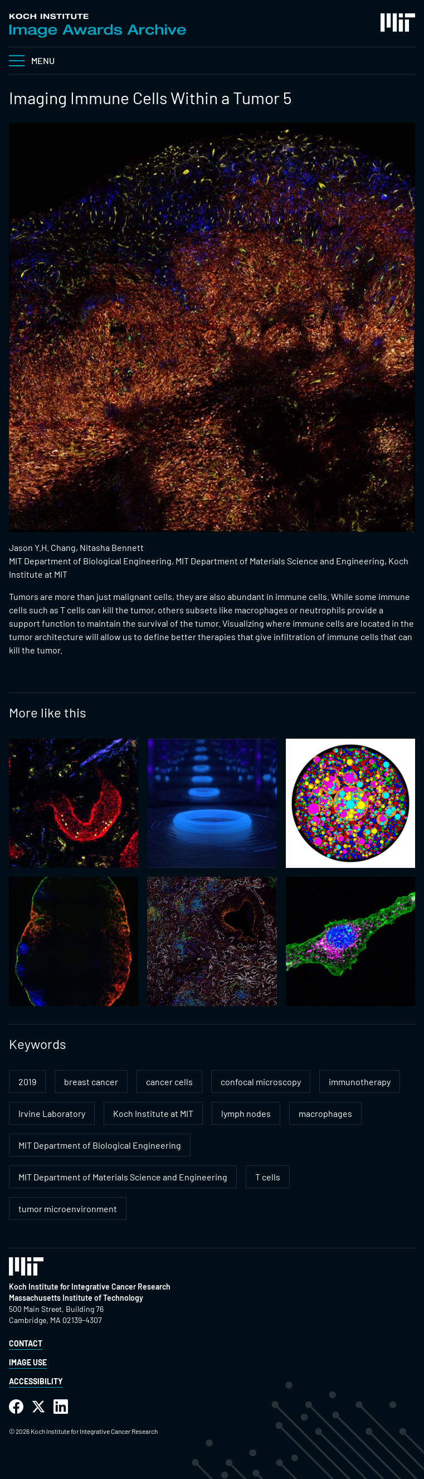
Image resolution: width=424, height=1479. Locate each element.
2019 (27, 1081)
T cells (267, 1177)
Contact (25, 1343)
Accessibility (36, 1381)
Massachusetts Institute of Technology (76, 1297)
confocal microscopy (261, 1081)
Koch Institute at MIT (153, 1113)
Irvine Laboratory (51, 1113)
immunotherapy (360, 1081)
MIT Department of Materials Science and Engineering (122, 1177)
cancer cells (169, 1081)
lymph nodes (246, 1113)
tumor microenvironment (67, 1208)
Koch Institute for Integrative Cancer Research (89, 1286)
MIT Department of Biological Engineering (99, 1145)
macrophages (325, 1113)
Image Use (28, 1362)
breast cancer (91, 1081)
